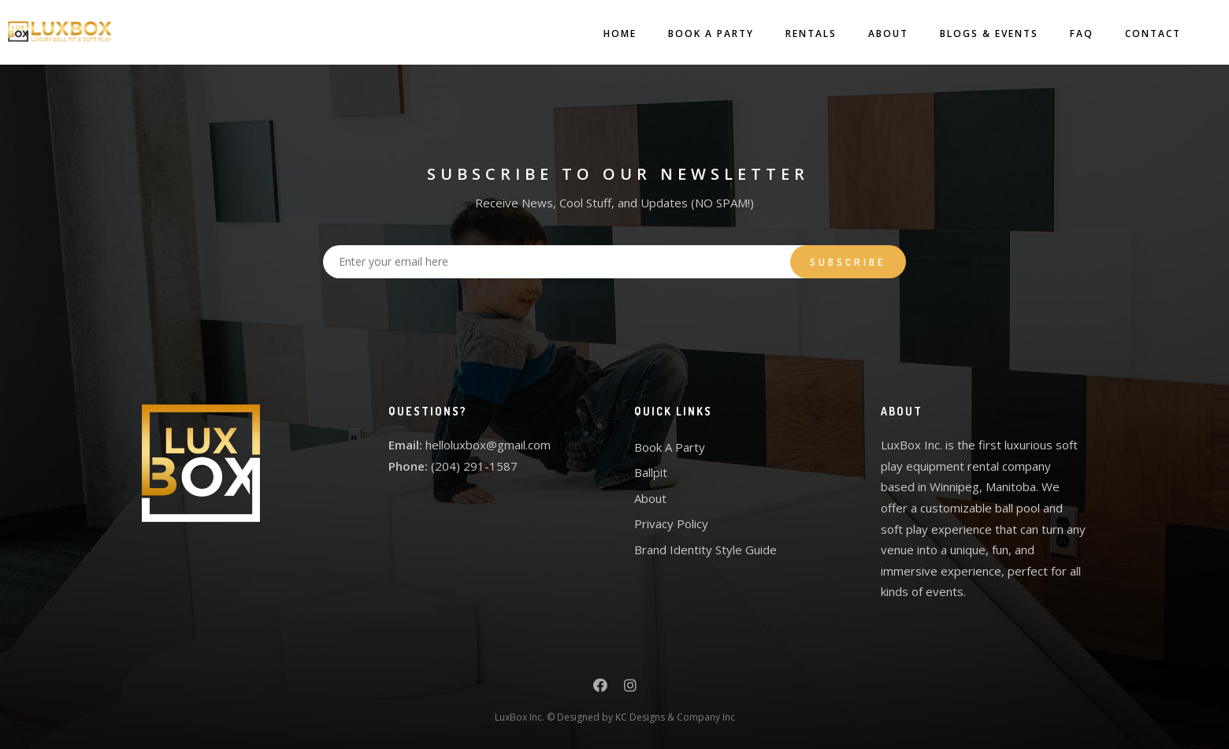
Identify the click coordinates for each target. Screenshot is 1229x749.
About (872, 33)
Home (604, 33)
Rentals (795, 33)
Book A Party (695, 33)
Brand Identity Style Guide (705, 549)
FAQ (1066, 33)
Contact (1137, 33)
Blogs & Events (973, 33)
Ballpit (650, 472)
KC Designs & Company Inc (675, 717)
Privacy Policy (671, 523)
